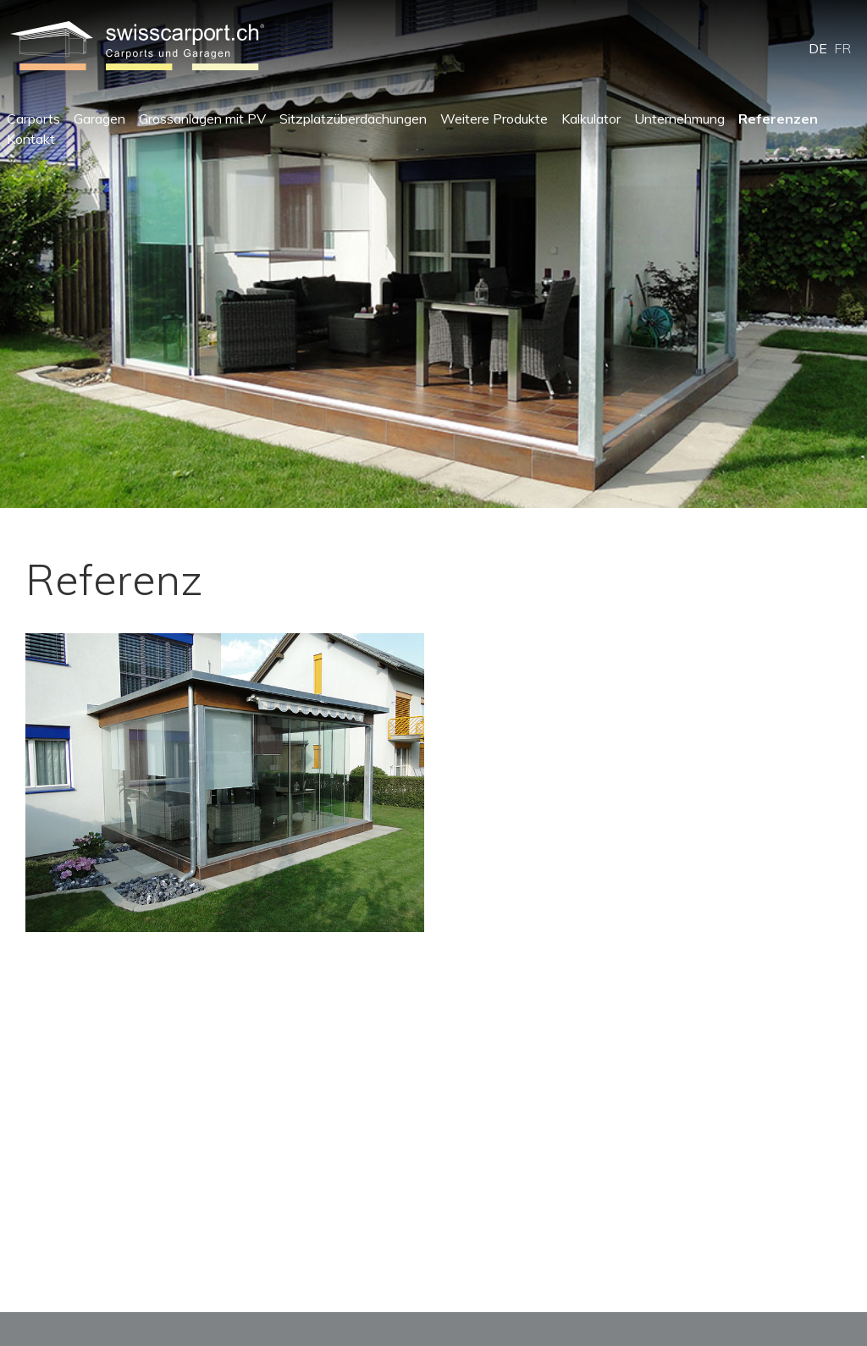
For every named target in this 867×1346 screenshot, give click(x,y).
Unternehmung (679, 118)
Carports (33, 118)
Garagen (99, 118)
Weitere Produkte (494, 118)
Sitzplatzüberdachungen (353, 118)
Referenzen (778, 118)
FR (842, 48)
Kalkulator (591, 118)
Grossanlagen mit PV (202, 118)
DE (818, 48)
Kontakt (31, 138)
